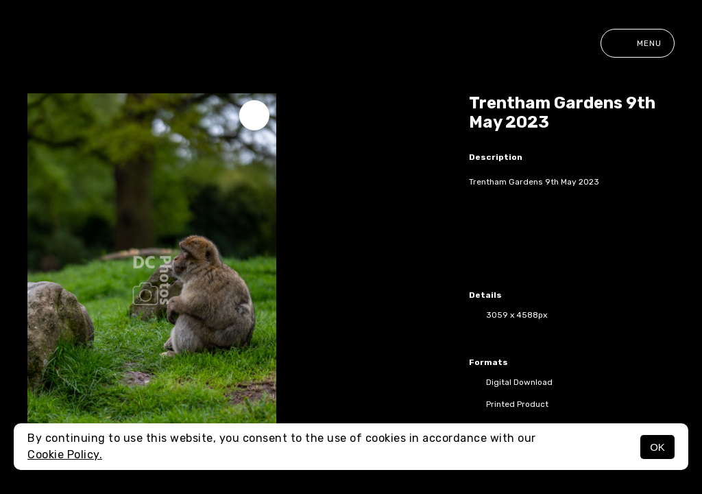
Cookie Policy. (64, 454)
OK (657, 447)
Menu (638, 43)
